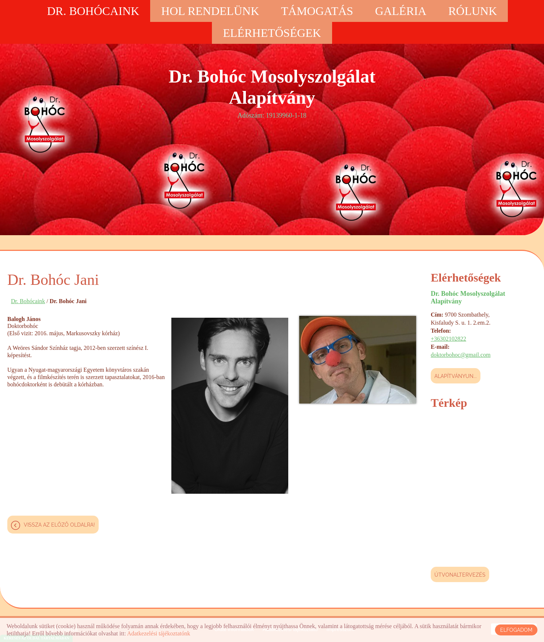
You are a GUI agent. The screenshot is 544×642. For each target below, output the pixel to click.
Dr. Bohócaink (93, 11)
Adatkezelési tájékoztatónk (158, 633)
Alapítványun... (455, 376)
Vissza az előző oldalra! (59, 525)
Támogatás (317, 11)
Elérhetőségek (272, 32)
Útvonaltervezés (460, 575)
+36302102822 (448, 339)
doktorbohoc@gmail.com (461, 355)
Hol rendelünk (210, 11)
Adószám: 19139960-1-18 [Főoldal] (272, 92)
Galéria (400, 11)
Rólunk (472, 11)
